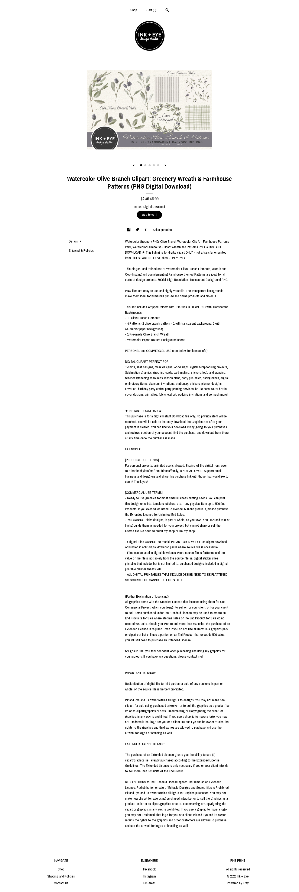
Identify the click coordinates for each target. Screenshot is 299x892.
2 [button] (145, 165)
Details (75, 241)
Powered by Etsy (238, 883)
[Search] (167, 10)
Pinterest (149, 883)
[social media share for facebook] (129, 229)
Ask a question (162, 229)
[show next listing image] (165, 165)
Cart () (151, 10)
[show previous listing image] (134, 165)
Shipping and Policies (61, 876)
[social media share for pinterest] (146, 229)
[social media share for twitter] (138, 229)
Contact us (61, 883)
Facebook (149, 869)
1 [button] (141, 165)
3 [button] (150, 165)
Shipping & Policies (81, 250)
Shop (133, 10)
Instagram (149, 876)
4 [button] (154, 165)
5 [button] (158, 165)
